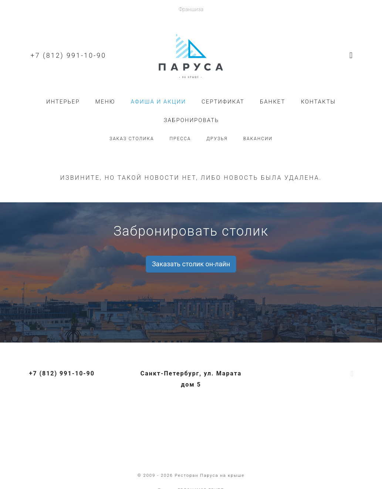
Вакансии (258, 138)
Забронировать (191, 120)
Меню (105, 101)
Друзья (216, 138)
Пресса (180, 138)
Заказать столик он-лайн (191, 264)
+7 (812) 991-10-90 (69, 55)
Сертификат (223, 101)
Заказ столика (131, 138)
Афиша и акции (158, 101)
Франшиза (191, 9)
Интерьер (63, 101)
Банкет (272, 101)
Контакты (318, 101)
